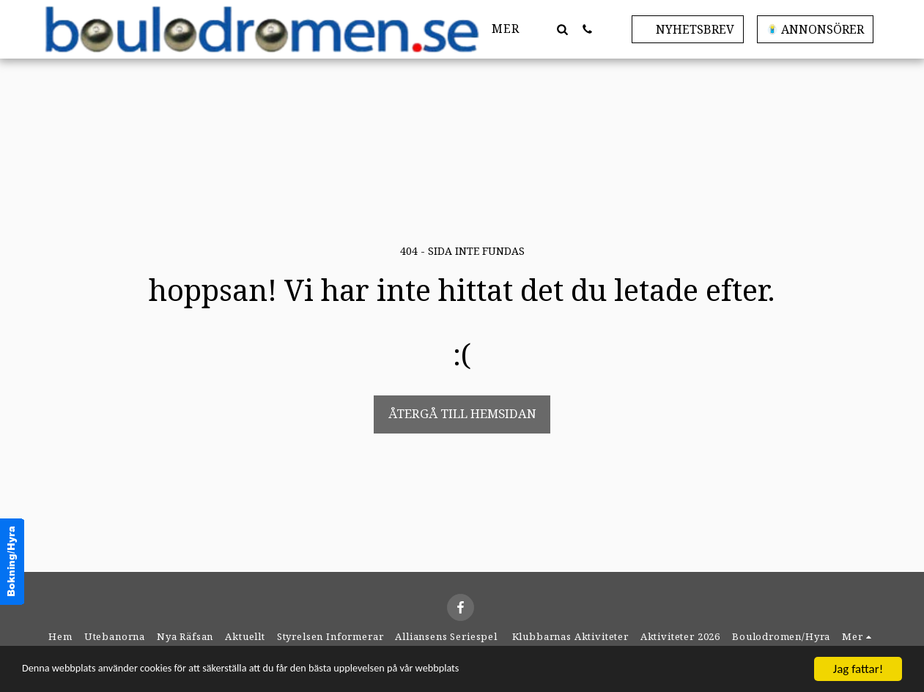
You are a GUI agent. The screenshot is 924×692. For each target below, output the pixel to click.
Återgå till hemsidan (462, 413)
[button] (562, 29)
